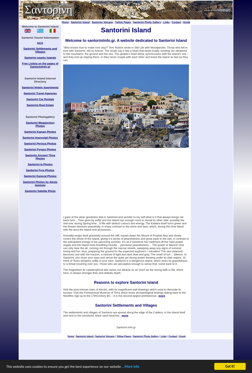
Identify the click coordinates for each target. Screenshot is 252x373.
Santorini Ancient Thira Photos (40, 157)
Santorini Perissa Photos (40, 143)
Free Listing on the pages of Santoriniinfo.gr (40, 65)
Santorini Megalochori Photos (40, 124)
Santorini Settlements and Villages (40, 50)
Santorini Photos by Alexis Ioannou (40, 183)
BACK (40, 43)
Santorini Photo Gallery (147, 22)
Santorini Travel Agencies (40, 93)
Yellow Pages (123, 22)
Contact (176, 22)
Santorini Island (80, 22)
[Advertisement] (126, 181)
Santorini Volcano (102, 22)
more (161, 295)
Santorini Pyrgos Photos (40, 149)
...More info (130, 367)
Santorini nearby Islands (40, 57)
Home (65, 22)
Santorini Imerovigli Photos (40, 137)
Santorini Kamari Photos (40, 131)
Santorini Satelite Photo (40, 191)
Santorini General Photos (40, 176)
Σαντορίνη (48, 9)
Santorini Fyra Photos (40, 170)
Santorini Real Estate (40, 105)
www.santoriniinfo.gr (216, 10)
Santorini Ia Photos (40, 164)
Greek (186, 22)
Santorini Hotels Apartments (40, 87)
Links (166, 22)
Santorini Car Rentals (40, 99)
